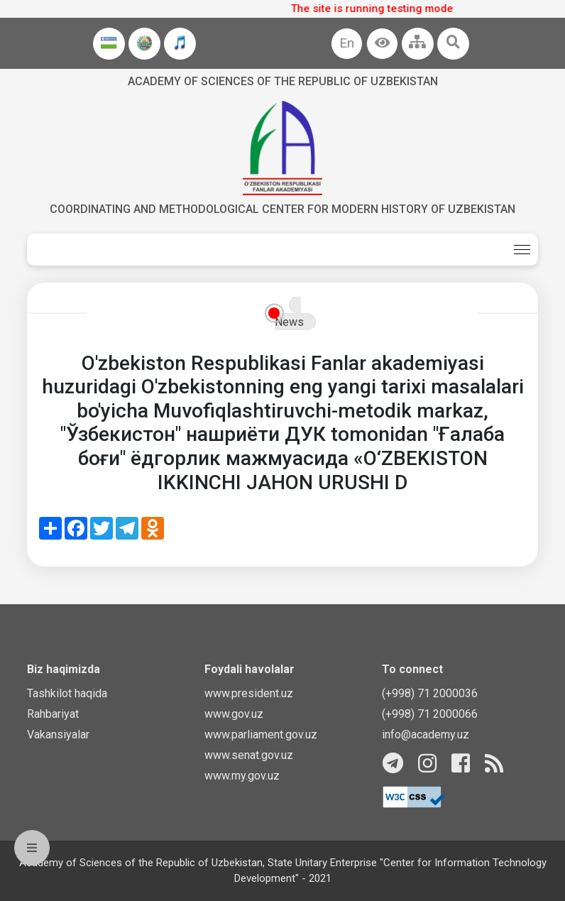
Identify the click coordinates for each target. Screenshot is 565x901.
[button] (382, 44)
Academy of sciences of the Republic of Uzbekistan (283, 81)
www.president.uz (248, 693)
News (289, 322)
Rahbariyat (53, 714)
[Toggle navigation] (522, 249)
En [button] (346, 43)
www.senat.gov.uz (248, 755)
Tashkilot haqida (67, 693)
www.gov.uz (233, 714)
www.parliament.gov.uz (260, 734)
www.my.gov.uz (242, 775)
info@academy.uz (425, 734)
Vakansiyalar (58, 734)
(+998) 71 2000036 (430, 693)
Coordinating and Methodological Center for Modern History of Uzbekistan (282, 209)
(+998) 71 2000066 (430, 714)
